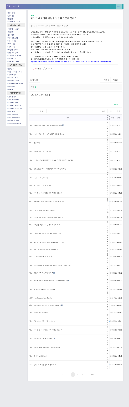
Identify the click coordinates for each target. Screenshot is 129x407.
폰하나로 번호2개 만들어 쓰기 (44, 321)
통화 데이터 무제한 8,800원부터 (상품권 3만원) (49, 242)
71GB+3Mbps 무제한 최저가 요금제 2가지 (47, 233)
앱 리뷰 (10, 89)
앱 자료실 (11, 86)
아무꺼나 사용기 (13, 29)
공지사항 (10, 16)
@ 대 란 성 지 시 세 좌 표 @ (43, 256)
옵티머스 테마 (12, 102)
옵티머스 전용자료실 (14, 108)
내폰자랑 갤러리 (13, 61)
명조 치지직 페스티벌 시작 (42, 273)
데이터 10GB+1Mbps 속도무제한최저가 (47, 347)
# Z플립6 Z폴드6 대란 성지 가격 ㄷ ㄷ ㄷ (47, 225)
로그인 (119, 6)
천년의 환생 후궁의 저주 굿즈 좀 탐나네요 (47, 218)
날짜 (118, 117)
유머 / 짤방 (11, 44)
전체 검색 (11, 13)
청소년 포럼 (11, 58)
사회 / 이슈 (11, 47)
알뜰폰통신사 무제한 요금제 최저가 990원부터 (49, 202)
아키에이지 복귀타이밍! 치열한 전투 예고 (47, 305)
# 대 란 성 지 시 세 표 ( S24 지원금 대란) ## (48, 193)
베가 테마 (11, 111)
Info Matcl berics (13, 22)
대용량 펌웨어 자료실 (15, 83)
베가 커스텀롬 (12, 114)
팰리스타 (34, 26)
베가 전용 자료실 (13, 117)
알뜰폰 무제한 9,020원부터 (42, 151)
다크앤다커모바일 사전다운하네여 (45, 210)
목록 (118, 111)
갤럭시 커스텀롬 (13, 100)
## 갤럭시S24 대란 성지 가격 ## (44, 289)
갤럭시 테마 (11, 97)
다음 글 (116, 80)
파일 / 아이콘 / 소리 (14, 72)
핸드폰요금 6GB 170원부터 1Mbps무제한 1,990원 (50, 169)
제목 (67, 117)
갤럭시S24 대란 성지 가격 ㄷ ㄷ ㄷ (45, 365)
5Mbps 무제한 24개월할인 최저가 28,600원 (48, 125)
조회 (112, 117)
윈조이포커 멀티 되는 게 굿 (43, 338)
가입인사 (10, 32)
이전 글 (103, 80)
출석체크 (10, 35)
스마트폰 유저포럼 (14, 56)
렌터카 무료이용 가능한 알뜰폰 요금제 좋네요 (54, 18)
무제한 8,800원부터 (40, 356)
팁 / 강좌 (10, 69)
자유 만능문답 (12, 38)
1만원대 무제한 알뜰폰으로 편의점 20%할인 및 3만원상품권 (53, 160)
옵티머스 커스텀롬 (14, 105)
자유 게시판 (11, 41)
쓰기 (103, 111)
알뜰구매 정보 (12, 53)
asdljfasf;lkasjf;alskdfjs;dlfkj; (43, 298)
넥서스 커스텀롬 (13, 120)
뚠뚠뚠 (108, 186)
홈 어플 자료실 (12, 78)
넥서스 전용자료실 (14, 123)
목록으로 (35, 80)
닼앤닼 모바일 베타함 (41, 178)
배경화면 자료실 (13, 80)
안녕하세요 (37, 143)
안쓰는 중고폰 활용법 (41, 312)
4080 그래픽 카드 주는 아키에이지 (45, 249)
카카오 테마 (11, 75)
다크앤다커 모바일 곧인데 (42, 185)
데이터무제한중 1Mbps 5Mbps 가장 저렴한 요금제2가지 (52, 265)
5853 (92, 374)
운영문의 (10, 19)
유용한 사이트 (12, 50)
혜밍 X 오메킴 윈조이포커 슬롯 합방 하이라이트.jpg (51, 280)
